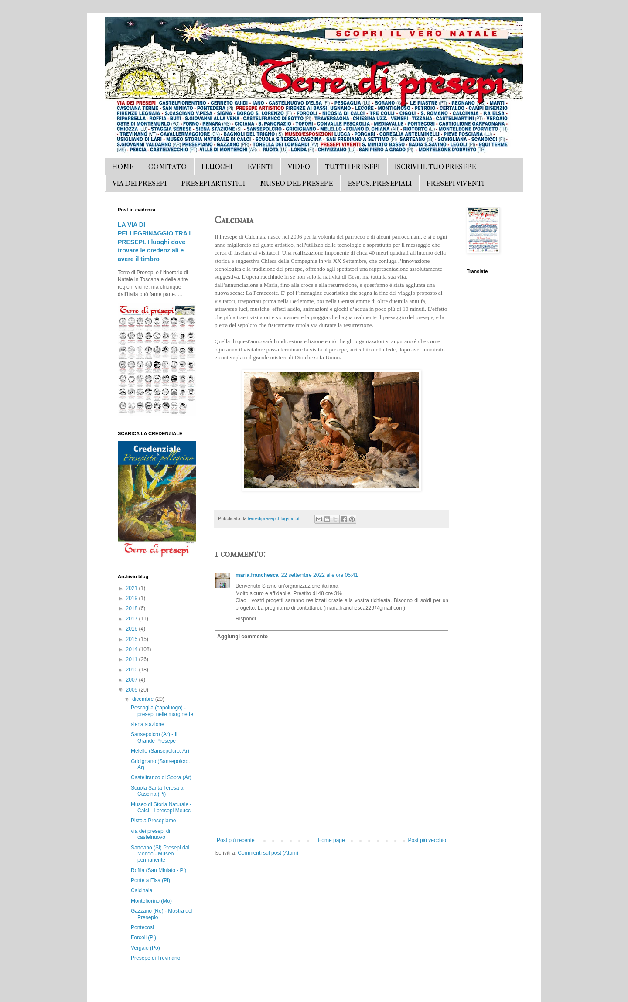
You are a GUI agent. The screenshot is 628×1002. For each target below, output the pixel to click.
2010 (132, 670)
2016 (132, 629)
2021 (132, 588)
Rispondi (246, 619)
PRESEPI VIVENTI (455, 183)
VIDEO (299, 167)
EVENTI (260, 167)
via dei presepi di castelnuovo (150, 834)
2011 (132, 659)
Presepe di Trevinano (155, 958)
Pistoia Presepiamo (153, 821)
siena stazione (147, 724)
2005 (132, 690)
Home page (331, 840)
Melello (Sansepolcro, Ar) (160, 751)
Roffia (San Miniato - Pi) (158, 870)
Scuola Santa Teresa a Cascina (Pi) (157, 791)
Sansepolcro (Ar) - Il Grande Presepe (154, 737)
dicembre (143, 699)
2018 (132, 608)
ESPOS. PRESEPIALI (380, 183)
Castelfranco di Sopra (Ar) (161, 777)
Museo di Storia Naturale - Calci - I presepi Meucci (161, 807)
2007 (132, 680)
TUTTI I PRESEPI (352, 167)
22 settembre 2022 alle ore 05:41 (319, 575)
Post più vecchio (427, 840)
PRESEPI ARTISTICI (213, 183)
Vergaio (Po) (145, 948)
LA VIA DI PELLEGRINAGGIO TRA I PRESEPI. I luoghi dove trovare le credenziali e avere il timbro (154, 241)
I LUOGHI (216, 167)
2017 (132, 619)
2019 (132, 598)
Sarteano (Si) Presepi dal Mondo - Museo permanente (160, 854)
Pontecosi (142, 927)
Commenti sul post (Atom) (268, 853)
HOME (122, 167)
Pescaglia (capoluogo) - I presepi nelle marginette (162, 711)
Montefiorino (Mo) (151, 901)
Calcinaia (141, 890)
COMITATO (167, 167)
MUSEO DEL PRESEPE (296, 183)
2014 (132, 649)
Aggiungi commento (242, 637)
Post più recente (236, 840)
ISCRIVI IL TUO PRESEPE (435, 167)
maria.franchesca (257, 575)
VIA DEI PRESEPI (140, 183)
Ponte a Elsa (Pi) (150, 880)
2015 (132, 639)
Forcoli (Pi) (143, 937)
